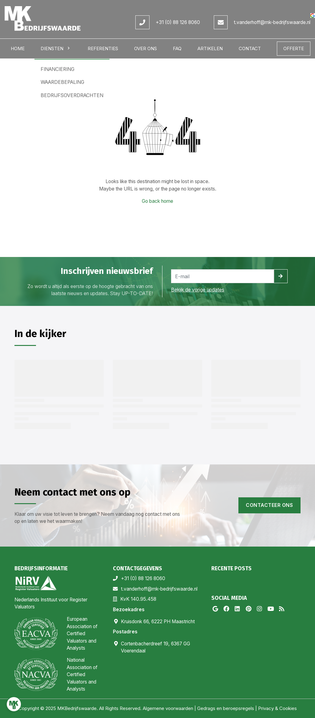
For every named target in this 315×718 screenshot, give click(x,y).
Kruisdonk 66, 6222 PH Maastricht (158, 621)
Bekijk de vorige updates (197, 290)
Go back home (157, 201)
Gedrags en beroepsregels (225, 708)
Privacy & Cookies (277, 708)
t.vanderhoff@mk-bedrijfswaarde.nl (272, 22)
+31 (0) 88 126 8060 (178, 22)
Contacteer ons (269, 505)
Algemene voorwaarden (168, 708)
